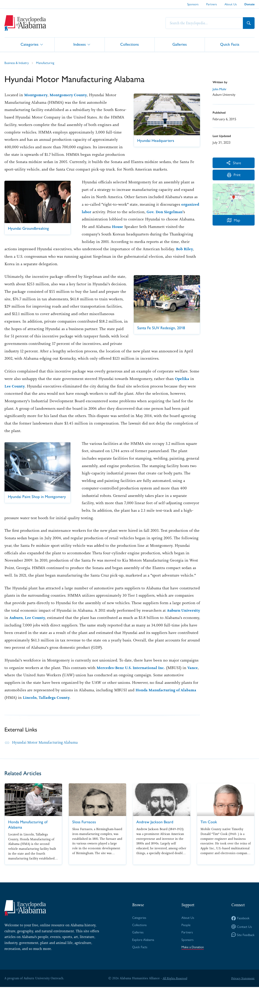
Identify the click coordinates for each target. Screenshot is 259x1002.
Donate (249, 4)
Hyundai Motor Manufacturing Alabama (47, 757)
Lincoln (30, 712)
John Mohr (220, 89)
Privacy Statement (242, 993)
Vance (9, 690)
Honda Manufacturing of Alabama (167, 704)
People (185, 940)
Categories (29, 44)
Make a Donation (192, 963)
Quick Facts (229, 44)
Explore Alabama (142, 955)
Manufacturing (49, 62)
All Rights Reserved (174, 993)
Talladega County (56, 712)
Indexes (79, 44)
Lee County (15, 401)
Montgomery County (70, 95)
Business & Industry (18, 62)
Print (234, 177)
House (118, 234)
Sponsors (192, 4)
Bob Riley (185, 256)
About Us (231, 4)
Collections (129, 44)
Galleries (179, 44)
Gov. (151, 219)
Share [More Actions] (234, 163)
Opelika (182, 393)
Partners (211, 4)
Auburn (37, 632)
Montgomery (36, 95)
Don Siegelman (170, 219)
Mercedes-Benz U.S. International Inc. (133, 682)
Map (233, 222)
